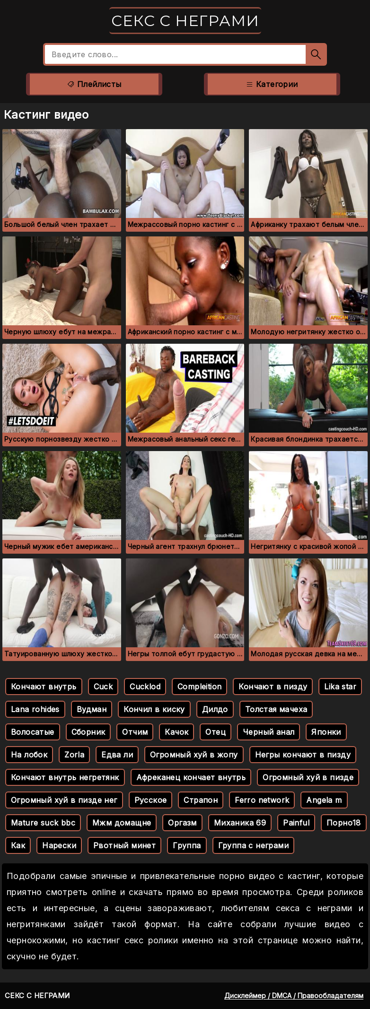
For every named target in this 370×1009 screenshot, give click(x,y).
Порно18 (343, 822)
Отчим (135, 732)
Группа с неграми (253, 845)
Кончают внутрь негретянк (65, 777)
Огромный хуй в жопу (194, 754)
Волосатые (32, 732)
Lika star (340, 686)
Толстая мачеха (276, 709)
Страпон (201, 800)
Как (18, 845)
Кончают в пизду (272, 686)
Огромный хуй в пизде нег (64, 800)
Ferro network (262, 800)
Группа (187, 845)
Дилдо (215, 709)
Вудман (91, 709)
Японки (326, 732)
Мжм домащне (121, 822)
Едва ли (117, 754)
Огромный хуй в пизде (308, 777)
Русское (150, 800)
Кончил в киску (154, 709)
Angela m (324, 800)
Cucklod (145, 686)
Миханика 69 (240, 822)
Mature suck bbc (43, 822)
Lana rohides (35, 709)
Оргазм (182, 822)
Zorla (74, 754)
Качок (176, 732)
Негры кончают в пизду (303, 754)
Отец (215, 732)
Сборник (88, 732)
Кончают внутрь (44, 686)
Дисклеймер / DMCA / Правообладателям (293, 996)
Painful (296, 822)
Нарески (59, 845)
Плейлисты (94, 84)
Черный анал (268, 732)
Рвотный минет (124, 845)
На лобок (29, 754)
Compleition (199, 686)
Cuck (103, 686)
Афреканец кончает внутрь (191, 777)
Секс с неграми (185, 20)
